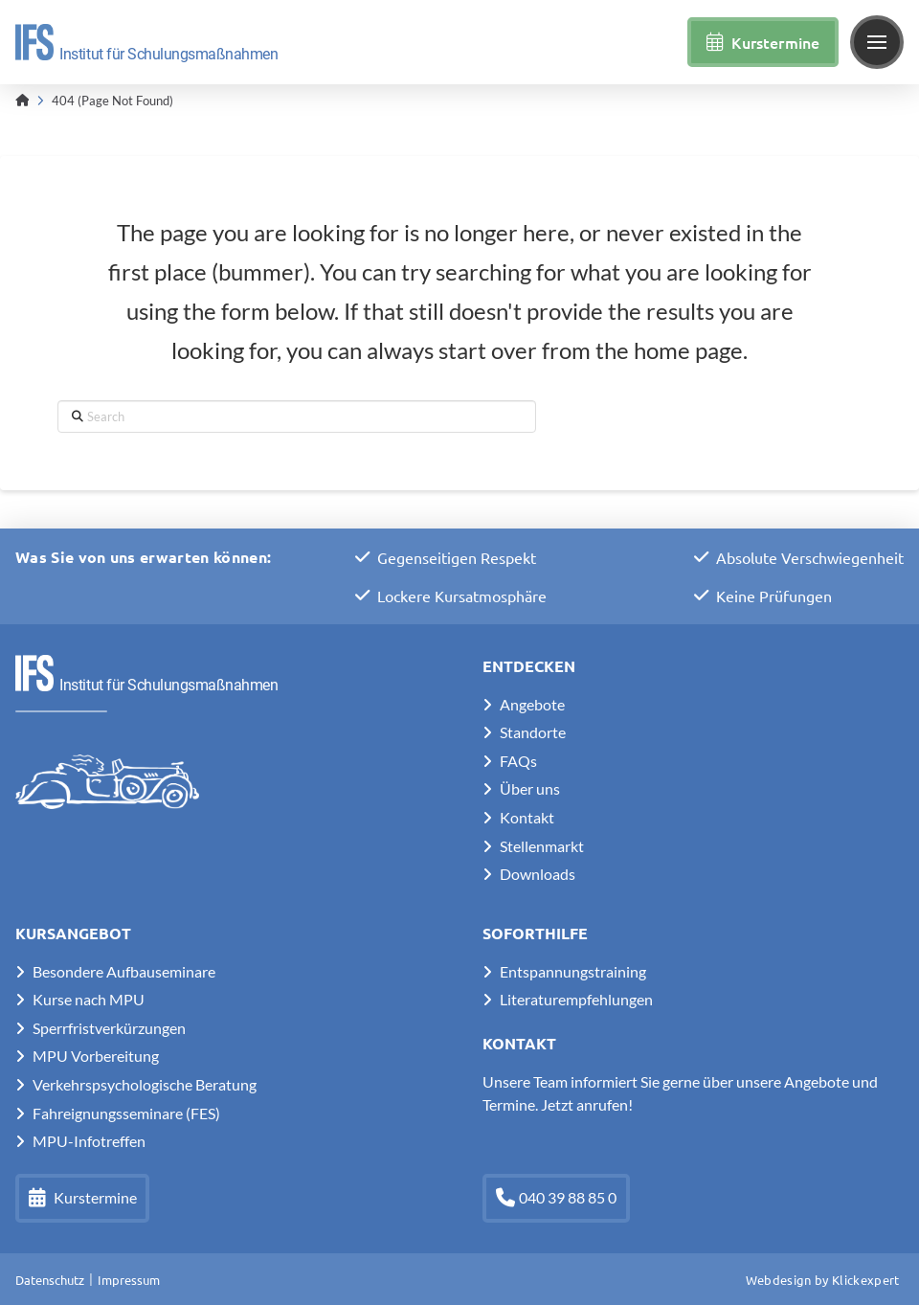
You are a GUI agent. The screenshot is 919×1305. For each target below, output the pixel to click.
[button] (877, 42)
